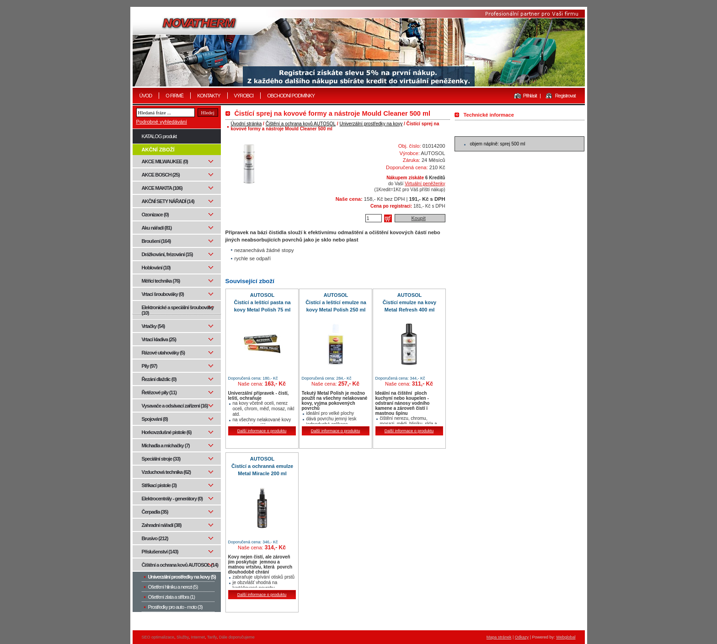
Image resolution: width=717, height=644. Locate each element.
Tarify (212, 637)
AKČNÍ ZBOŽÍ (158, 149)
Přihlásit (530, 95)
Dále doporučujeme (237, 637)
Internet (198, 637)
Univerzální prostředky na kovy (370, 123)
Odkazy (522, 637)
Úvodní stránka (246, 123)
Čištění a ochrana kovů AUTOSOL (301, 123)
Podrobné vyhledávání (161, 121)
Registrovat (565, 95)
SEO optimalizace (158, 637)
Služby (182, 637)
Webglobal (565, 637)
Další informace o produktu (262, 431)
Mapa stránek (499, 637)
